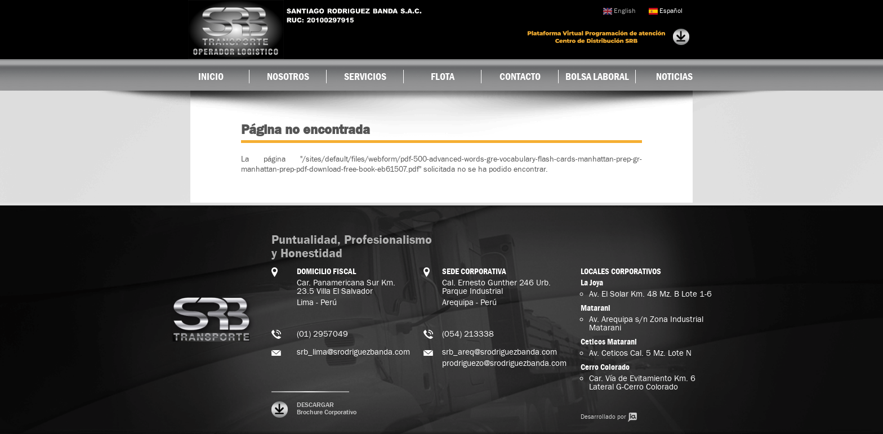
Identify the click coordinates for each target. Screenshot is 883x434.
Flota (442, 76)
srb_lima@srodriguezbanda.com (353, 352)
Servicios (365, 76)
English (619, 11)
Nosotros (288, 76)
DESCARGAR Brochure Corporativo (326, 408)
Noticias (674, 76)
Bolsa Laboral (597, 76)
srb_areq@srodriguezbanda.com (499, 352)
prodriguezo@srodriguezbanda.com (504, 363)
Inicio (211, 76)
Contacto (520, 76)
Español (666, 11)
